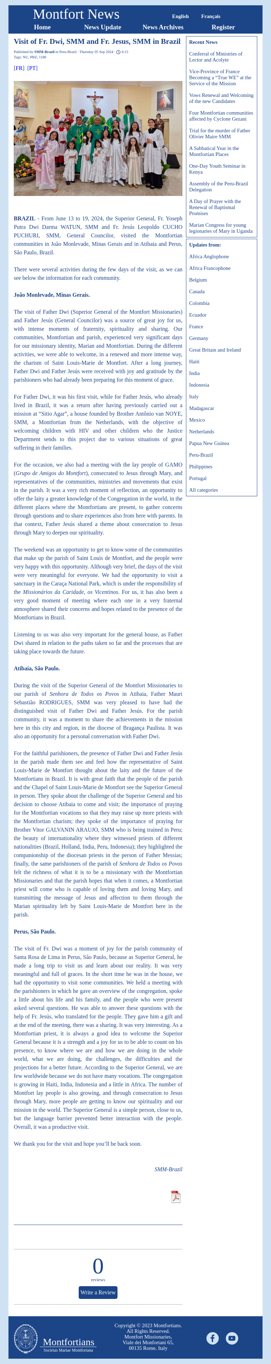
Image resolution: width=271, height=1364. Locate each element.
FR (19, 68)
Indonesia (199, 385)
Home (42, 27)
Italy (194, 396)
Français (211, 16)
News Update (102, 27)
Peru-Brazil (201, 455)
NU (25, 57)
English (180, 16)
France (196, 326)
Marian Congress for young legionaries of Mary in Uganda (221, 228)
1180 (42, 57)
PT (32, 68)
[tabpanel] (148, 1337)
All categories (203, 490)
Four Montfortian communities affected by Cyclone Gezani (221, 116)
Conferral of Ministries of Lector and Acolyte (215, 57)
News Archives (163, 27)
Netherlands (201, 431)
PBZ (33, 57)
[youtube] (232, 1338)
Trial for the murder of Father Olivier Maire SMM (219, 133)
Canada (197, 291)
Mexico (197, 420)
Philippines (200, 466)
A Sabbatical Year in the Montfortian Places (214, 151)
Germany (199, 338)
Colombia (199, 303)
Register (223, 27)
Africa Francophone (210, 268)
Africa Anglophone (209, 256)
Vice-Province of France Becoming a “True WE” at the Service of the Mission (220, 77)
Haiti (194, 361)
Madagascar (201, 408)
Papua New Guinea (209, 443)
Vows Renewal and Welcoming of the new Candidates (221, 98)
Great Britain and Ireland (215, 350)
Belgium (198, 280)
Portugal (198, 478)
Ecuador (197, 315)
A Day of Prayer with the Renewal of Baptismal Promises (215, 207)
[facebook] (212, 1338)
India (194, 373)
